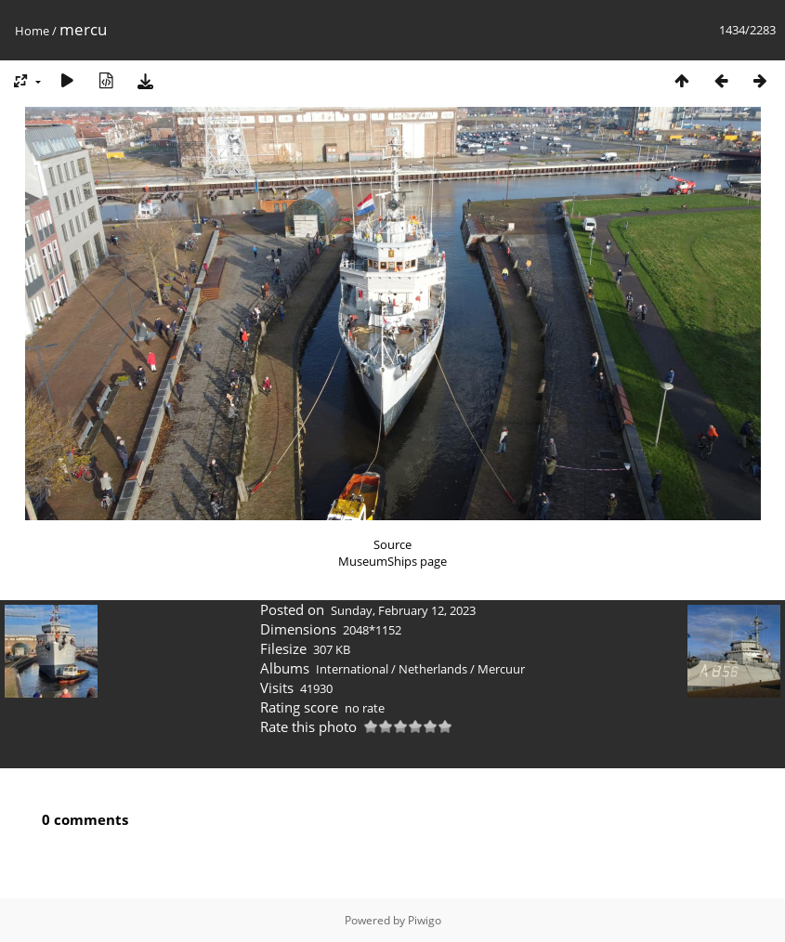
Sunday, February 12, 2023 (403, 610)
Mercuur (501, 669)
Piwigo (424, 920)
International (352, 669)
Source (392, 544)
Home (32, 30)
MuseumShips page (392, 561)
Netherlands (433, 669)
